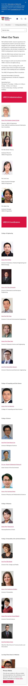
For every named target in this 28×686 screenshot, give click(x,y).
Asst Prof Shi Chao (6, 316)
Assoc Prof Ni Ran (6, 259)
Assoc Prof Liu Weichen (7, 406)
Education (8, 24)
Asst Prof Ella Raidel (6, 561)
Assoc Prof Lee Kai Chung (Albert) (10, 616)
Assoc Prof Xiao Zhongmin (8, 287)
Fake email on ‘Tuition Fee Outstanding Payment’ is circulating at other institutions (13, 5)
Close (8, 681)
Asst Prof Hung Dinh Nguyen (9, 367)
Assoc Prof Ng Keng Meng (8, 491)
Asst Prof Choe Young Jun (8, 442)
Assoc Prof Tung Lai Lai (7, 526)
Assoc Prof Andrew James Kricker (10, 120)
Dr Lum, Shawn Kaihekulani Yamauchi (11, 464)
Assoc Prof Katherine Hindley (9, 589)
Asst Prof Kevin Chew (7, 642)
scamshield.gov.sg (15, 9)
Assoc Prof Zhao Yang (7, 341)
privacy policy (19, 678)
